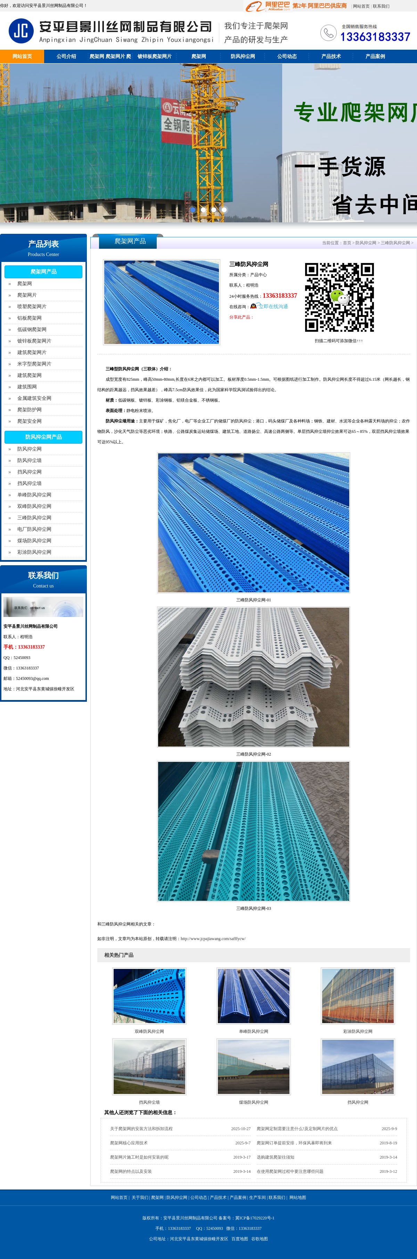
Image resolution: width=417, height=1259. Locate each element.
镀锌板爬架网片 (155, 56)
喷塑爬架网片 (32, 306)
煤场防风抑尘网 (34, 540)
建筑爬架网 (29, 375)
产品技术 (331, 56)
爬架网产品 (44, 271)
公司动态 (287, 56)
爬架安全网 (29, 421)
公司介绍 (66, 56)
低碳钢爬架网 (32, 329)
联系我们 (381, 6)
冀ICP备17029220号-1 (255, 1218)
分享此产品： (241, 317)
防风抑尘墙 (29, 460)
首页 (347, 242)
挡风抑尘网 (29, 472)
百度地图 (239, 1238)
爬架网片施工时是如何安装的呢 (139, 1157)
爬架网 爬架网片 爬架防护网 (110, 63)
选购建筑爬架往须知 (275, 1157)
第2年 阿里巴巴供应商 (295, 6)
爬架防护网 (29, 409)
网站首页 (361, 6)
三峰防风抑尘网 (34, 517)
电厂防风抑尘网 (34, 529)
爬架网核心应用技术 (129, 1143)
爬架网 (198, 56)
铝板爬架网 (29, 318)
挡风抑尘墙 (29, 483)
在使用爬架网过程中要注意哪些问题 (290, 1171)
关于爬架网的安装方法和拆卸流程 (141, 1128)
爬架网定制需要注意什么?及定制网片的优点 (297, 1128)
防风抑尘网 (243, 56)
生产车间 (257, 1197)
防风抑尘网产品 (43, 437)
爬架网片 (27, 295)
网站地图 (297, 1197)
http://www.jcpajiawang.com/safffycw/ (213, 938)
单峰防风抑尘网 (34, 494)
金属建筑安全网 (34, 398)
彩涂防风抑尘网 (34, 552)
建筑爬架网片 (32, 352)
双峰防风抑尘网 (34, 506)
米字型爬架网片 (34, 364)
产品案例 (375, 56)
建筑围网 (27, 386)
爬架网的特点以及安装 (131, 1171)
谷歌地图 (259, 1238)
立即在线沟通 (273, 306)
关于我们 (140, 1197)
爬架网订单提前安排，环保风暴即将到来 (294, 1143)
